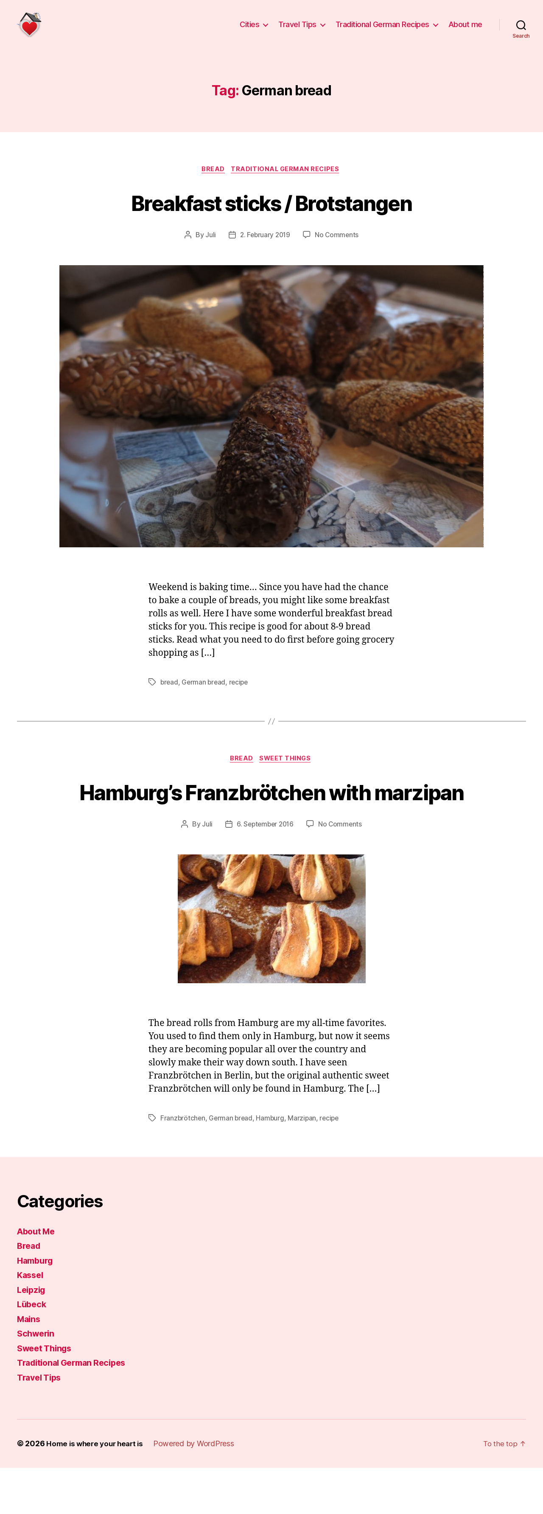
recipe (241, 696)
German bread (204, 696)
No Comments (338, 248)
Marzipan (304, 1164)
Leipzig (32, 1336)
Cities (249, 30)
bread (169, 696)
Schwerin (37, 1380)
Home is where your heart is (97, 1490)
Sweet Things (287, 773)
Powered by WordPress (198, 1490)
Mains (29, 1365)
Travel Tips (297, 30)
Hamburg (272, 1164)
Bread (212, 182)
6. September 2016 (264, 870)
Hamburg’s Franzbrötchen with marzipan (271, 821)
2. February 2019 (264, 248)
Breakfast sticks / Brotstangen (271, 215)
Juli (209, 248)
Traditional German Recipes (382, 30)
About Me (38, 1277)
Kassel (31, 1321)
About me (465, 30)
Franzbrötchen (183, 1164)
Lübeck (32, 1350)
